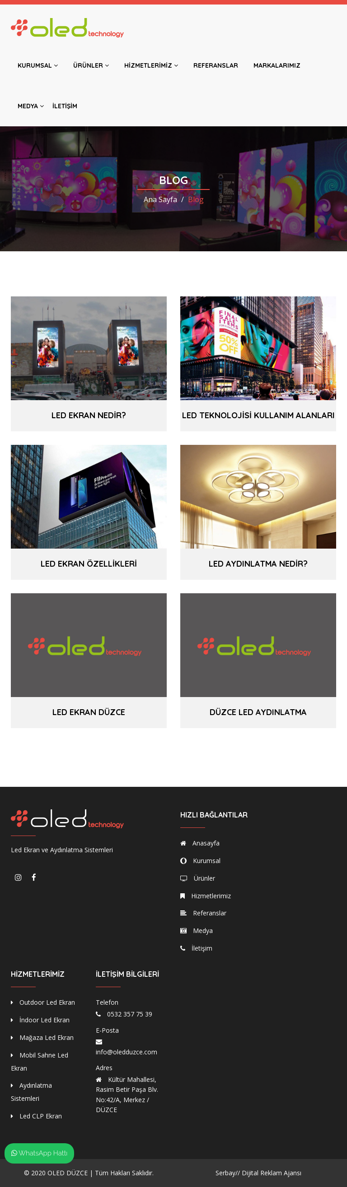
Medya (31, 106)
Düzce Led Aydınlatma (258, 712)
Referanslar (215, 65)
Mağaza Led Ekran (42, 1037)
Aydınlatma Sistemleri (31, 1092)
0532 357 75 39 (129, 1014)
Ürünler (91, 65)
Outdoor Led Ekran (43, 1002)
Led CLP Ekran (36, 1116)
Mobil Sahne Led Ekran (39, 1061)
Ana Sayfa (160, 199)
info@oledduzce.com (126, 1052)
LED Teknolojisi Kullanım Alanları (258, 415)
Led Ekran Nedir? (89, 415)
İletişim (64, 106)
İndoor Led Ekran (40, 1020)
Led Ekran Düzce (88, 712)
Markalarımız (276, 65)
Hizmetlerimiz (151, 65)
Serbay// (228, 1173)
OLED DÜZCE (67, 1173)
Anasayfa (200, 843)
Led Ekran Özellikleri (89, 564)
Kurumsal (38, 65)
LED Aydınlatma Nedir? (258, 564)
